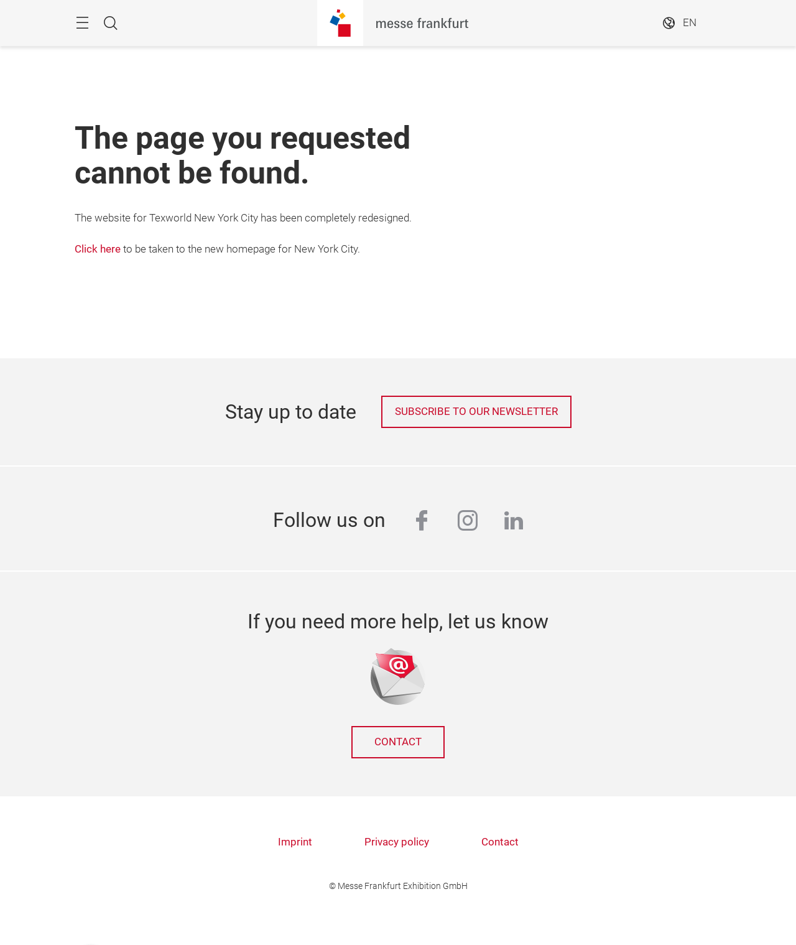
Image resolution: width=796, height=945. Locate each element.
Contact (398, 742)
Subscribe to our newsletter (476, 411)
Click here (98, 249)
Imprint (295, 842)
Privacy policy (396, 842)
